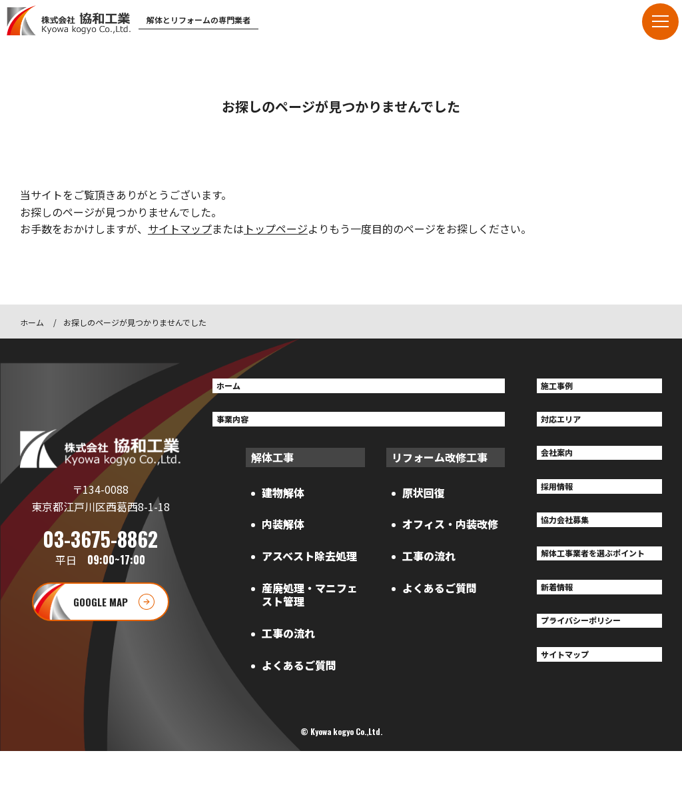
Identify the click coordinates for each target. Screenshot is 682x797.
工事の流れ (288, 642)
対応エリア (568, 426)
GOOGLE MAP (100, 624)
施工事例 (563, 388)
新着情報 (563, 630)
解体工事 (272, 466)
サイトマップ (180, 229)
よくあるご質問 (299, 674)
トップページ (276, 229)
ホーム (32, 322)
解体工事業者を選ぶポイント (595, 586)
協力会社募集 (574, 541)
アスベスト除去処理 (309, 566)
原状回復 (423, 502)
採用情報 (563, 503)
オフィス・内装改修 (450, 534)
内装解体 (283, 534)
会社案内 (563, 464)
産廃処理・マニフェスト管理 (310, 604)
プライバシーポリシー (595, 669)
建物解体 (283, 502)
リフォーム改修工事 (440, 466)
